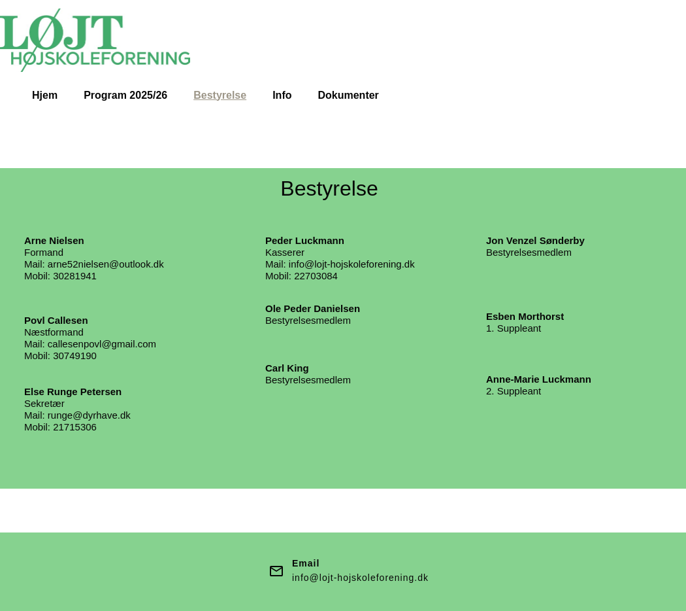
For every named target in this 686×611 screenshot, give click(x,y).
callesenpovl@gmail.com (102, 343)
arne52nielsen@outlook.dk (106, 264)
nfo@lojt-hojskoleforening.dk (353, 264)
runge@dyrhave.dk (89, 415)
